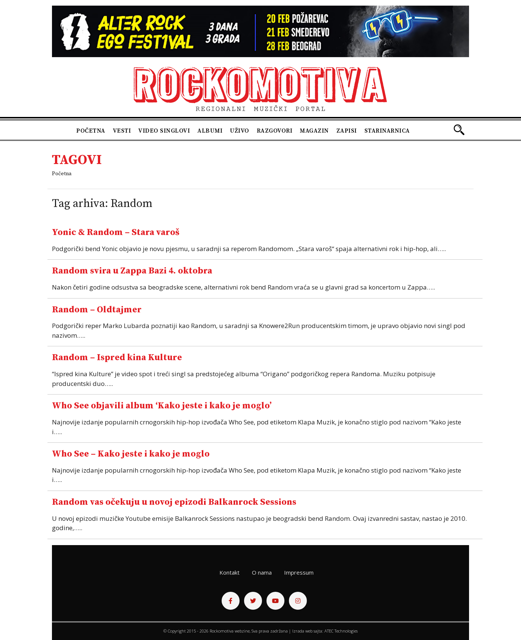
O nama (262, 572)
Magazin (314, 131)
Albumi (209, 131)
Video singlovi (164, 131)
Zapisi (346, 131)
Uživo (239, 131)
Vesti (122, 131)
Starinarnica (387, 131)
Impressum (299, 572)
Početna (90, 131)
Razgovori (275, 131)
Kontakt (229, 572)
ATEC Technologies (341, 631)
